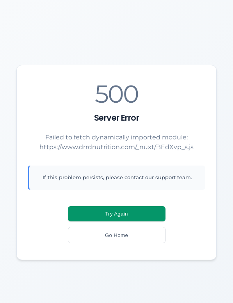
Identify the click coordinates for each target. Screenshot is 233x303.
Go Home (116, 235)
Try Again (116, 214)
